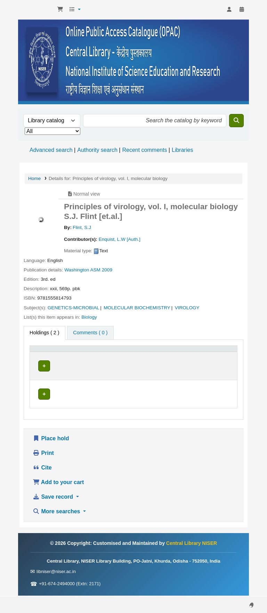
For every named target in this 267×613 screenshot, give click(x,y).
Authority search (97, 150)
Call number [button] (124, 359)
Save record (54, 499)
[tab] (90, 333)
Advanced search (51, 150)
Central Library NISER (36, 10)
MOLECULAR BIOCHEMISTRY (137, 307)
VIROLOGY (187, 307)
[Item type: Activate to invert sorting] (46, 355)
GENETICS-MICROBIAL (73, 307)
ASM (95, 269)
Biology (89, 317)
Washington (76, 269)
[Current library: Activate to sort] (85, 355)
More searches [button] (57, 513)
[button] (60, 9)
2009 (107, 269)
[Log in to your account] (229, 9)
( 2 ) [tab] (44, 332)
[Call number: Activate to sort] (134, 355)
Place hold (51, 440)
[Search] (236, 120)
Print (43, 455)
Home (34, 178)
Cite (42, 470)
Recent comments (144, 150)
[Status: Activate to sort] (183, 355)
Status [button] (172, 359)
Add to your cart (58, 484)
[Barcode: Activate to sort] (220, 355)
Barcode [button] (217, 359)
